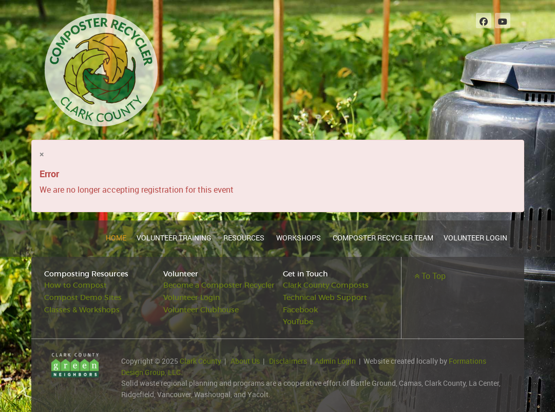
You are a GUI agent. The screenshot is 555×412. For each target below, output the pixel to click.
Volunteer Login (191, 298)
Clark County (200, 361)
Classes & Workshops (82, 310)
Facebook (300, 310)
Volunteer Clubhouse (201, 310)
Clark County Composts (326, 285)
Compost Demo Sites (83, 298)
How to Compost (75, 285)
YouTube (298, 322)
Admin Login (335, 361)
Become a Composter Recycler (219, 285)
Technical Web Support (325, 298)
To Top (430, 276)
